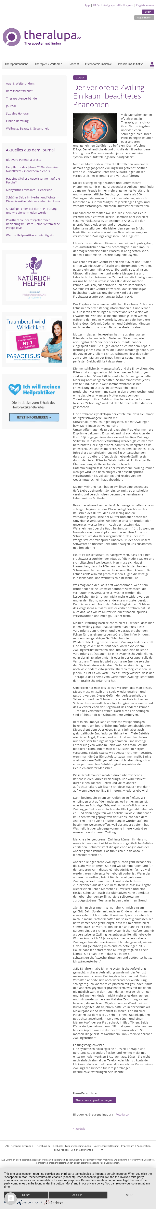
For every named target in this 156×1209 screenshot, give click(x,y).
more (130, 1195)
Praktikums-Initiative (130, 64)
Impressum (127, 1146)
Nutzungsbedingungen (78, 1146)
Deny (26, 1195)
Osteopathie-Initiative (98, 64)
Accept (78, 1195)
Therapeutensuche (16, 64)
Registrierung (145, 5)
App (87, 5)
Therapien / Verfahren (48, 64)
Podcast (73, 64)
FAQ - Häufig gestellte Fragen (113, 5)
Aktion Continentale (82, 1149)
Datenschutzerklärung (106, 1146)
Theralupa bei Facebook (49, 1146)
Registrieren (144, 17)
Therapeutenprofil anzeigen (95, 1100)
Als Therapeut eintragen (19, 1146)
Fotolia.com (123, 1114)
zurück (80, 77)
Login (148, 11)
